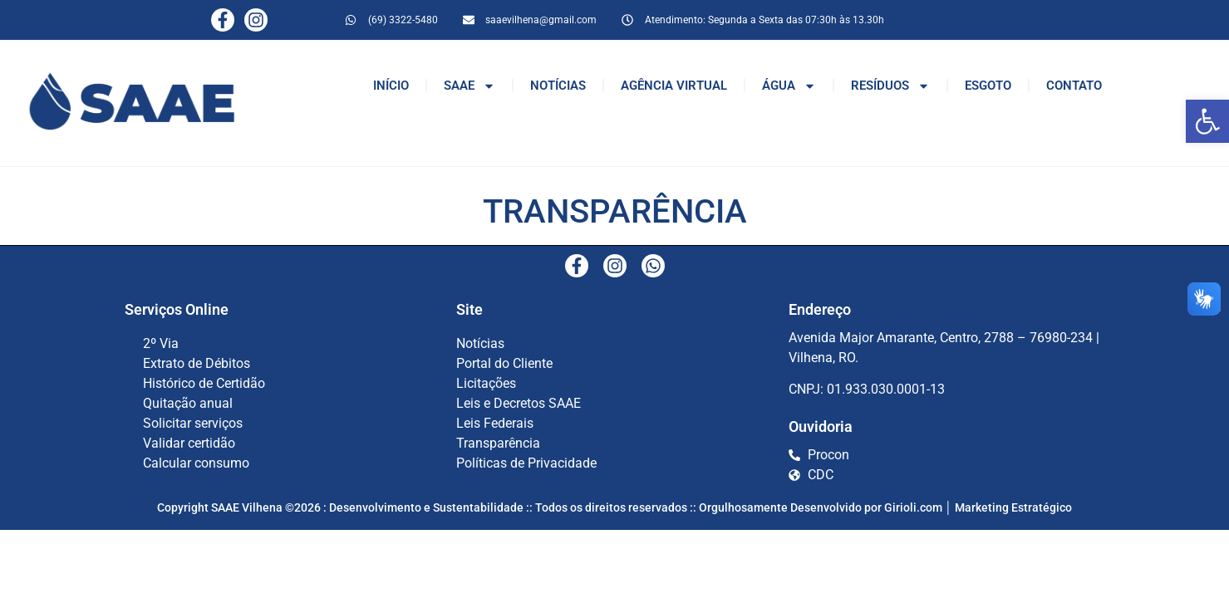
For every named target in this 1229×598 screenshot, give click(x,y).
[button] (1207, 121)
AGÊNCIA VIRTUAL (674, 85)
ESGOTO (988, 85)
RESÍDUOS (890, 85)
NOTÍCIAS (558, 85)
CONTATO (1074, 85)
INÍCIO (391, 85)
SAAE (469, 85)
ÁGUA (789, 85)
